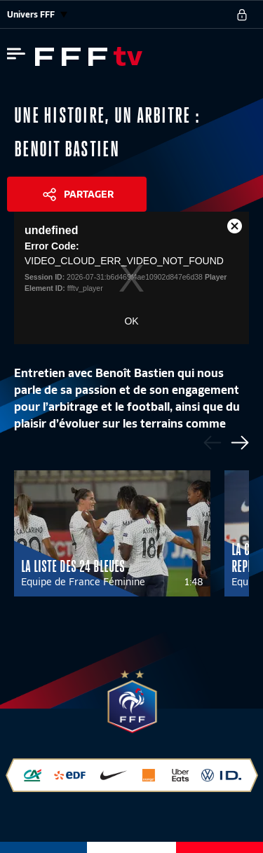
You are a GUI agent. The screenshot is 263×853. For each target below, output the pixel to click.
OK (131, 321)
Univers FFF (37, 14)
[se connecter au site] (242, 15)
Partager (89, 194)
